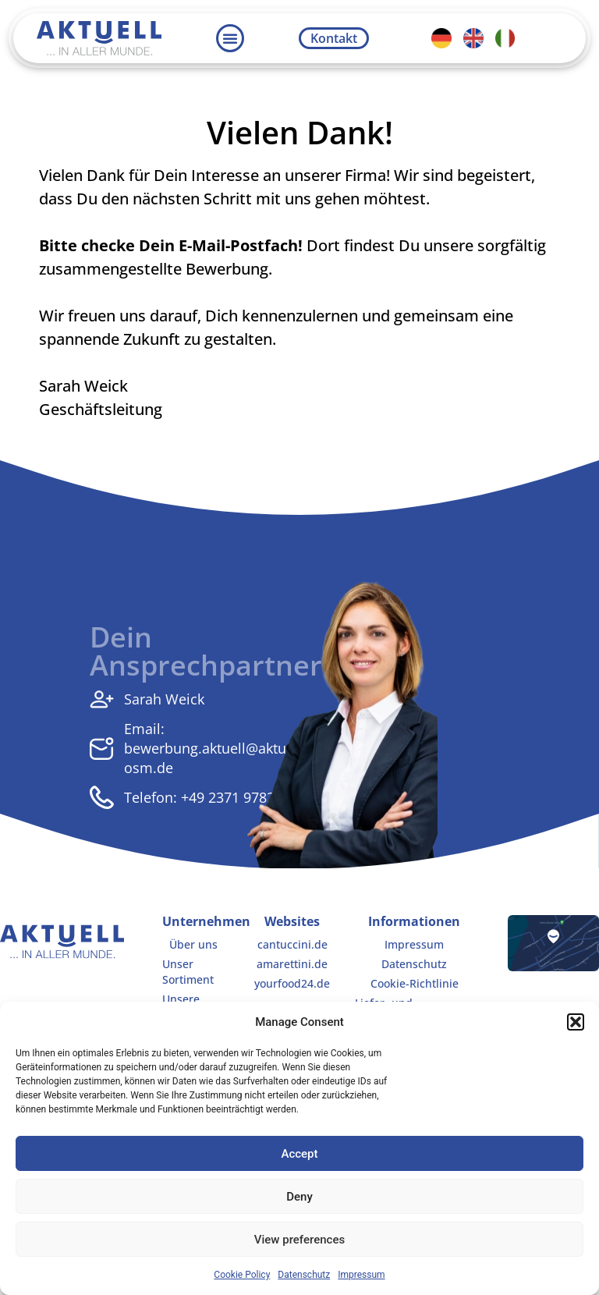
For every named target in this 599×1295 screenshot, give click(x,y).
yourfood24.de (292, 983)
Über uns (193, 944)
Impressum (361, 1274)
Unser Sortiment (188, 971)
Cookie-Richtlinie (414, 983)
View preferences (299, 1240)
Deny (299, 1197)
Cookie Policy (242, 1274)
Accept (299, 1154)
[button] (575, 1022)
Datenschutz (304, 1274)
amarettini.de (292, 963)
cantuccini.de (292, 944)
